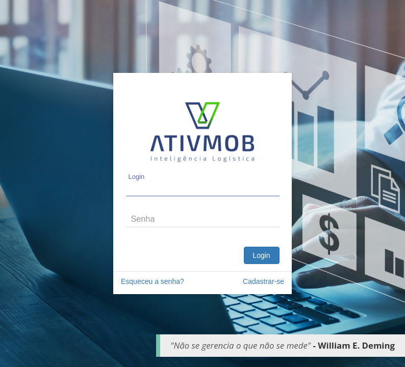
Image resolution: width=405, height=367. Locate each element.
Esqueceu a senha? (152, 281)
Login (261, 255)
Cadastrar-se (263, 281)
